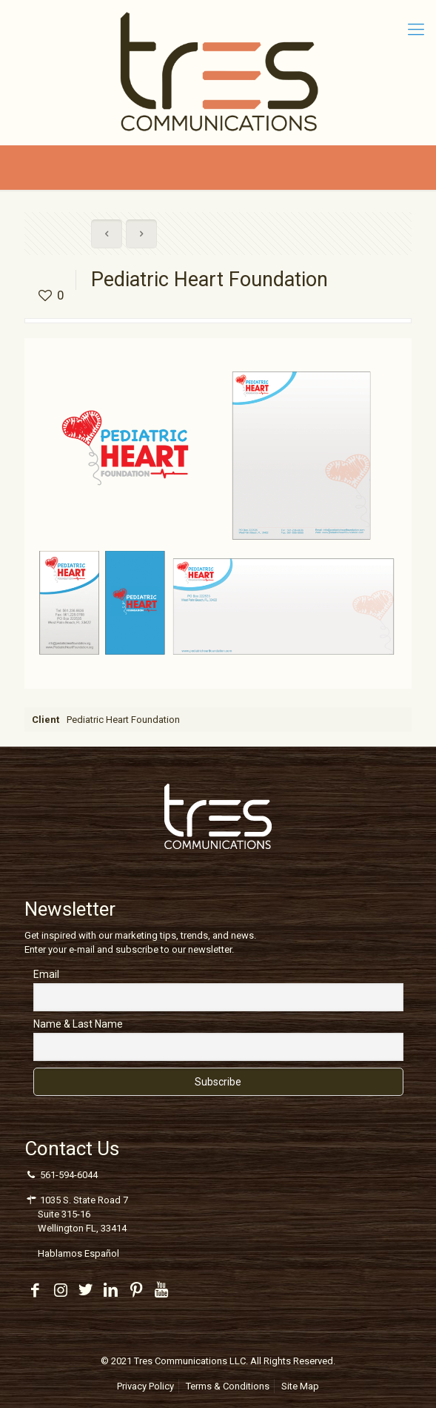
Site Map (300, 1386)
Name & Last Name (78, 1024)
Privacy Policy (145, 1386)
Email (46, 974)
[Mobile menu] (416, 29)
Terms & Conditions (227, 1386)
